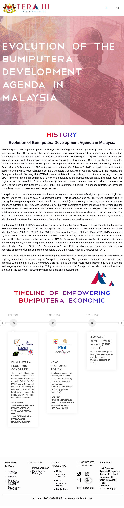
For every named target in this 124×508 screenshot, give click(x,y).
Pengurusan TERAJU (14, 488)
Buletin (59, 471)
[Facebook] (88, 474)
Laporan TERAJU (60, 476)
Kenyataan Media (61, 485)
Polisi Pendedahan (85, 488)
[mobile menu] (106, 8)
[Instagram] (80, 474)
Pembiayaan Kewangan (38, 472)
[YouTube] (88, 480)
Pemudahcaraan (40, 468)
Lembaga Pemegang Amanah (13, 482)
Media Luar (62, 489)
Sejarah (12, 477)
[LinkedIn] (80, 480)
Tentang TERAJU (12, 472)
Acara (59, 480)
